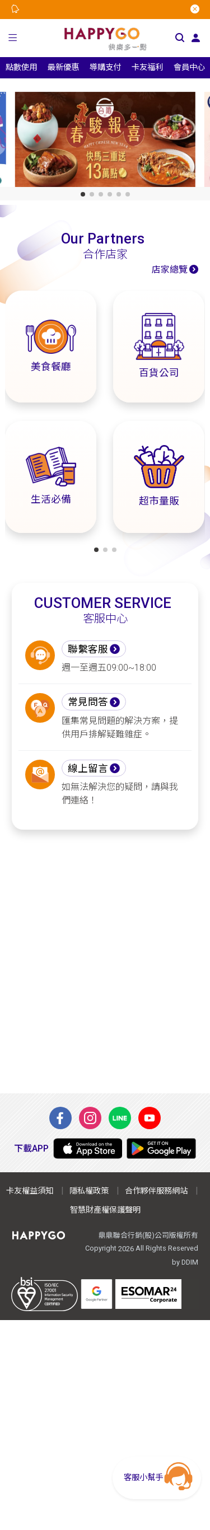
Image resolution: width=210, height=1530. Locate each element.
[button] (13, 38)
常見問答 (88, 702)
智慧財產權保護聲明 (105, 1210)
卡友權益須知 (29, 1191)
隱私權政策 (89, 1191)
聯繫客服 (88, 649)
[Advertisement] (105, 961)
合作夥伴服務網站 (156, 1191)
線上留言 (88, 768)
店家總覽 (170, 269)
